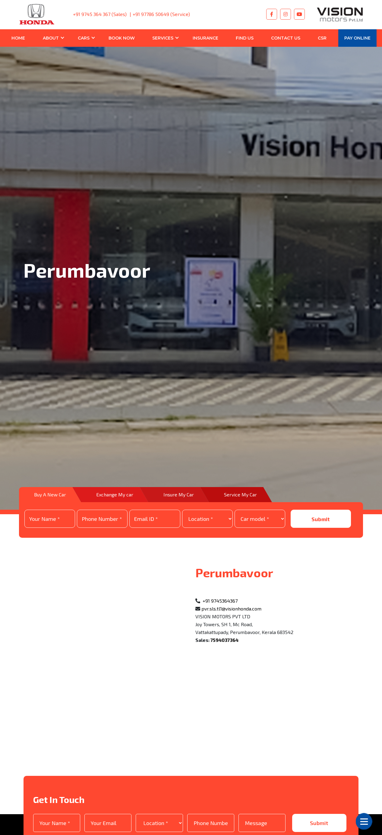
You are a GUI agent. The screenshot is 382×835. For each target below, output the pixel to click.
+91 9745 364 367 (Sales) (100, 14)
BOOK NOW (122, 38)
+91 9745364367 (220, 573)
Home (18, 38)
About (51, 38)
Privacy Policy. (114, 817)
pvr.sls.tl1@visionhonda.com (231, 581)
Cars (84, 38)
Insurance (205, 38)
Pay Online (357, 38)
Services (162, 38)
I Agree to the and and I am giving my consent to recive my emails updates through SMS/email (180, 817)
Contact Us (285, 38)
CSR (322, 38)
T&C (80, 817)
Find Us (245, 38)
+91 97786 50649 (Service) (161, 14)
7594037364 (224, 612)
